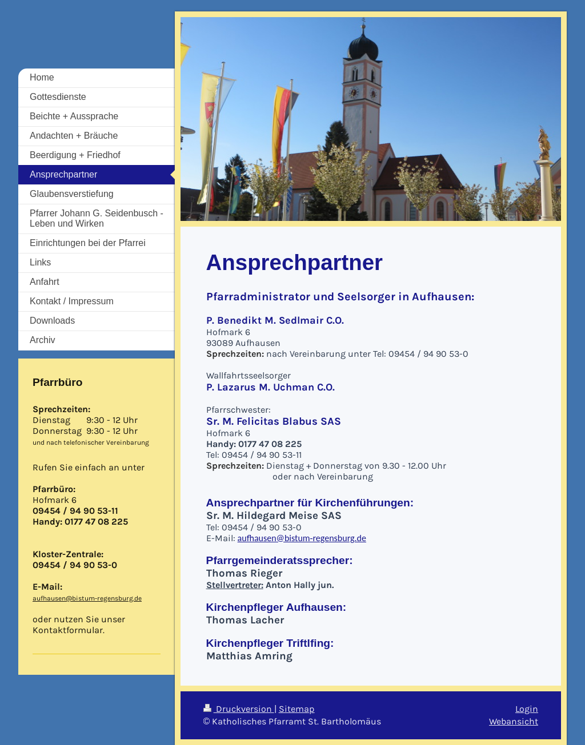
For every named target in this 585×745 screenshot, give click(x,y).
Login (526, 708)
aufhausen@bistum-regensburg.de (302, 538)
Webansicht (513, 721)
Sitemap (297, 708)
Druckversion (238, 708)
